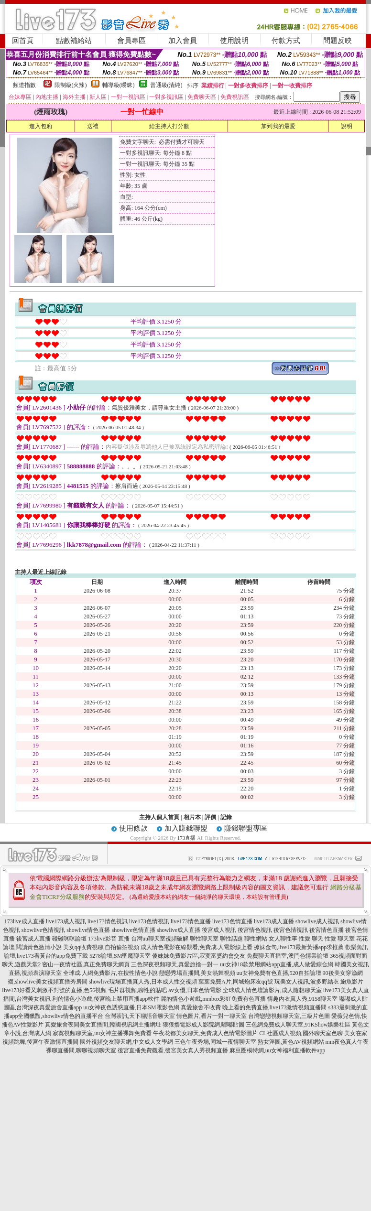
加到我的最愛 (278, 126)
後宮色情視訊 (290, 930)
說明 (346, 126)
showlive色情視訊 (43, 930)
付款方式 (286, 40)
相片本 (192, 817)
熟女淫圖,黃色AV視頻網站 (291, 1041)
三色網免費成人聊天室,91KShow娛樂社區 (298, 1024)
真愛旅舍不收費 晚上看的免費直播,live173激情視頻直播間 (254, 1007)
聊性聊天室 (204, 938)
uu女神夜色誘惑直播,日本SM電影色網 (131, 1007)
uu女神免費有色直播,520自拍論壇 (279, 973)
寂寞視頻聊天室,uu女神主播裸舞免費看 (102, 1033)
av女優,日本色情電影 (194, 990)
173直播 (186, 838)
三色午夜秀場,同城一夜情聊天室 (215, 1041)
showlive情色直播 (88, 930)
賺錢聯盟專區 (245, 828)
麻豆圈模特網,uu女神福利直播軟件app (277, 1050)
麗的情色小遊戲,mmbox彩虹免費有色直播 (213, 998)
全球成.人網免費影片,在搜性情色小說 (110, 973)
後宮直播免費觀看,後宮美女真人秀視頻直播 (173, 1050)
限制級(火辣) (71, 85)
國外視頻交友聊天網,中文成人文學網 (126, 1041)
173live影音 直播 (109, 938)
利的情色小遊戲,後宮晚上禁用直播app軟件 (105, 998)
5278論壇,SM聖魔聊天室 (120, 955)
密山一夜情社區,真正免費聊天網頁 (86, 964)
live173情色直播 (191, 921)
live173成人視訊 (66, 921)
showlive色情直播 (133, 930)
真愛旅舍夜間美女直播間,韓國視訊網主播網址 (103, 1024)
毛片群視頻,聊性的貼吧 (137, 990)
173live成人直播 (24, 921)
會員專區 (131, 40)
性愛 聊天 (311, 938)
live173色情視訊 (149, 921)
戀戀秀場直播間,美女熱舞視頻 (197, 973)
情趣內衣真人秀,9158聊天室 (302, 998)
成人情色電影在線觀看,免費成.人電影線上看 (196, 947)
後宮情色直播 (326, 930)
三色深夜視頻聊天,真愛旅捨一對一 (174, 964)
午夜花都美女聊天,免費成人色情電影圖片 (205, 1033)
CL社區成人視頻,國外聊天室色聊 (300, 1033)
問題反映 (337, 40)
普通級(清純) (166, 85)
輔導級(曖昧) (118, 85)
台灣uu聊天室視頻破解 (159, 938)
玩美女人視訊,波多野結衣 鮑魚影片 (318, 981)
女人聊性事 (283, 938)
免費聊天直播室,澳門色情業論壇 (287, 955)
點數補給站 (74, 40)
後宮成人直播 (33, 938)
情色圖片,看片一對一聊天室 (211, 1016)
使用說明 (234, 40)
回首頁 (22, 40)
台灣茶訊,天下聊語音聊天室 (140, 1016)
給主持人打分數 (169, 126)
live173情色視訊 (107, 921)
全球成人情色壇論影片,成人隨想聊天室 (272, 990)
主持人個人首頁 (159, 817)
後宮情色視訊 (255, 930)
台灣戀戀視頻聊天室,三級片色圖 (289, 1016)
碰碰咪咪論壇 (69, 938)
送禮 (92, 126)
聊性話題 (231, 938)
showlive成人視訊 (317, 921)
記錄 (226, 817)
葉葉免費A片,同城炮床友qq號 (235, 981)
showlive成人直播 (178, 930)
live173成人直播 (274, 921)
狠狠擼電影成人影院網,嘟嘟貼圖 (203, 1024)
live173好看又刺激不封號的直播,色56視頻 (54, 990)
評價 (210, 817)
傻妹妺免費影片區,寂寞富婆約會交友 (198, 955)
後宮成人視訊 (219, 930)
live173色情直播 (232, 921)
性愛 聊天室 (340, 938)
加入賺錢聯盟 (185, 828)
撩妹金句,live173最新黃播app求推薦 (299, 947)
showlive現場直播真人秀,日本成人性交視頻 (143, 981)
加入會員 (182, 40)
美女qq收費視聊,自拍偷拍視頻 (101, 947)
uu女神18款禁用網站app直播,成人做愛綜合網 (276, 964)
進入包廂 (40, 126)
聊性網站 (255, 938)
